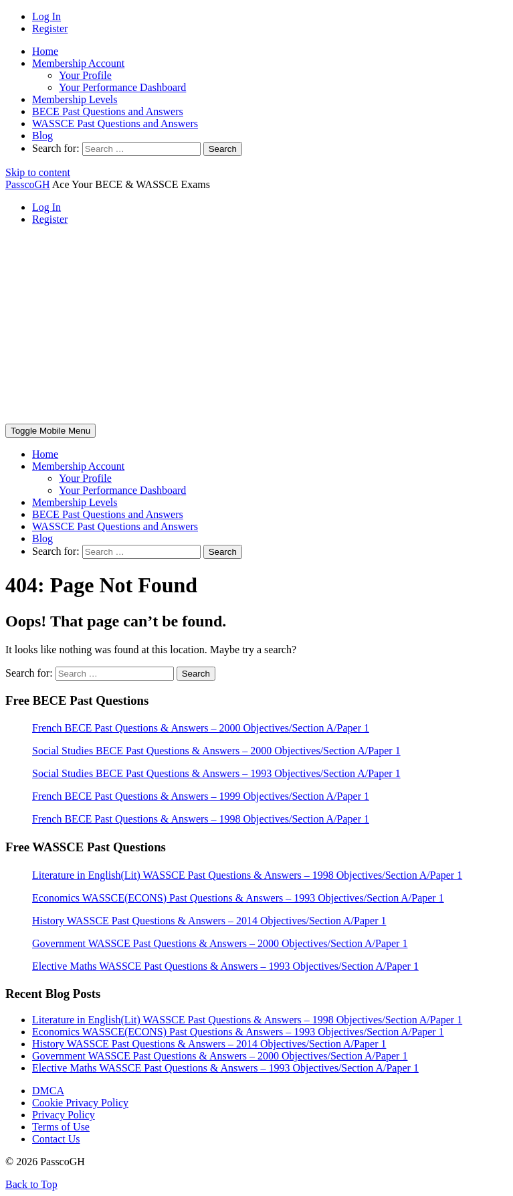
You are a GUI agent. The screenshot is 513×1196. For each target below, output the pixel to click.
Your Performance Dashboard (122, 87)
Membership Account (78, 63)
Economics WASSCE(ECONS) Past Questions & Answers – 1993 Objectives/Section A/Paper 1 (238, 1031)
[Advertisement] (256, 330)
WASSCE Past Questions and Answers (115, 123)
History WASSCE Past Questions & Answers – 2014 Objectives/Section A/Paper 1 (209, 1043)
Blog (42, 135)
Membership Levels (75, 99)
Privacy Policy (63, 1114)
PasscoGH (27, 184)
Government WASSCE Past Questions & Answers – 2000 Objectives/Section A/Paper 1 (219, 1055)
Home (45, 51)
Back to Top (31, 1184)
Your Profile (85, 75)
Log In (46, 16)
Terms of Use (61, 1126)
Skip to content (37, 172)
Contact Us (56, 1138)
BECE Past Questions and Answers (107, 111)
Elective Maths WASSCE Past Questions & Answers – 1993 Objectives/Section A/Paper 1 (225, 1068)
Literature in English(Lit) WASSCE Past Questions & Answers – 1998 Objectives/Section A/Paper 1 (247, 1019)
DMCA (48, 1090)
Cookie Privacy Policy (80, 1102)
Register (50, 28)
